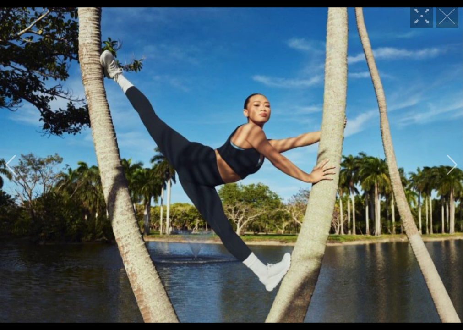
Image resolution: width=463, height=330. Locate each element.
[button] (11, 165)
